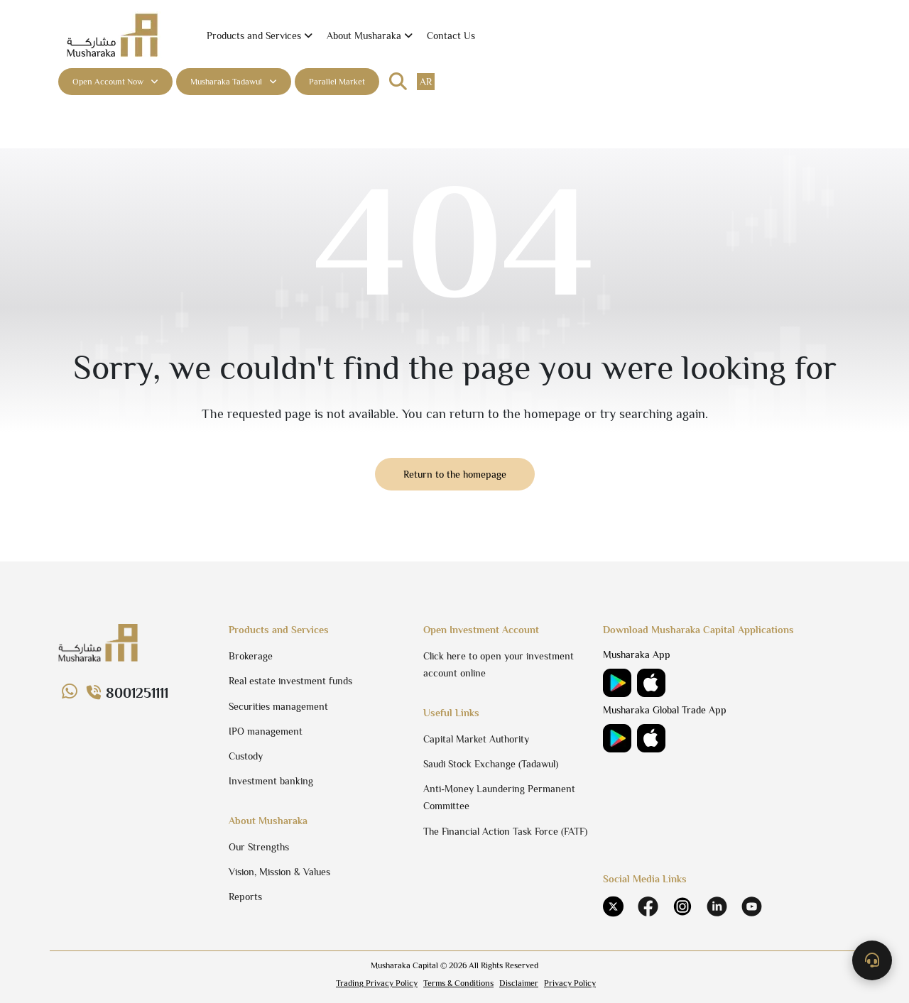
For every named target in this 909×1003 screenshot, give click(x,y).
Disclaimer (518, 983)
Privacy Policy (570, 983)
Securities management (278, 706)
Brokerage (251, 656)
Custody (246, 756)
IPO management (266, 731)
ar (426, 81)
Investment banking (271, 780)
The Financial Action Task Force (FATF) (505, 831)
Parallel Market (337, 82)
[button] (259, 35)
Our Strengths (259, 847)
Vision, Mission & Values (279, 871)
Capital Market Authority (476, 739)
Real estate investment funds (290, 680)
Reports (245, 896)
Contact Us (451, 35)
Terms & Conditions (458, 983)
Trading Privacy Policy (377, 983)
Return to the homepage (454, 474)
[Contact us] (872, 960)
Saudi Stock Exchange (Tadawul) (490, 763)
